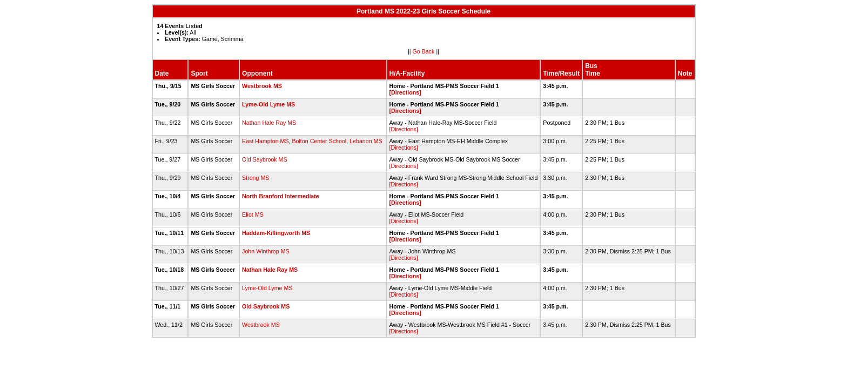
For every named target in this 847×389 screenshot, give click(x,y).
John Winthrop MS (266, 251)
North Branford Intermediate (280, 196)
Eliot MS (253, 214)
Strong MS (255, 178)
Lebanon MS (365, 141)
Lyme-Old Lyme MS (268, 104)
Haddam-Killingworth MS (276, 233)
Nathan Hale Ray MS (269, 122)
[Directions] (405, 92)
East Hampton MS (265, 141)
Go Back (424, 51)
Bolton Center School (319, 141)
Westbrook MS (262, 86)
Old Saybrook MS (264, 159)
